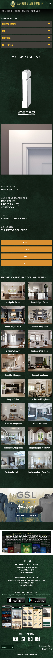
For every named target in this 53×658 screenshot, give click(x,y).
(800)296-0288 (29, 582)
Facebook (37, 639)
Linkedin (23, 639)
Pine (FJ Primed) (10, 204)
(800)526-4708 (29, 569)
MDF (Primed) (8, 201)
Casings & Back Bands (14, 218)
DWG (26, 249)
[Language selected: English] (7, 647)
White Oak (7, 207)
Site (26, 654)
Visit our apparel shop (26, 515)
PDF (26, 263)
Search (50, 4)
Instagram (15, 639)
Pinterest (30, 639)
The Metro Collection (15, 230)
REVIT (26, 242)
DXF (26, 256)
